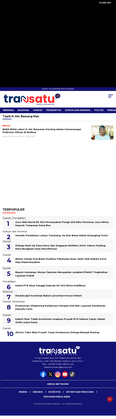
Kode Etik (54, 392)
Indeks (23, 392)
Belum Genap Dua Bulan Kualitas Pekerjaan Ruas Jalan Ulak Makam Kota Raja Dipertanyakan (60, 260)
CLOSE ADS (105, 3)
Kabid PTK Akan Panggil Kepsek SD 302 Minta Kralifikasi (50, 285)
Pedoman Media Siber (57, 396)
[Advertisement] (58, 29)
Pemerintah (53, 110)
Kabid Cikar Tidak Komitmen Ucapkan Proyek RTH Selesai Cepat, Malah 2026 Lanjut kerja (60, 321)
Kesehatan (18, 301)
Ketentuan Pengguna (80, 392)
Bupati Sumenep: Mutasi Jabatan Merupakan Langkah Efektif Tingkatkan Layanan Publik (61, 274)
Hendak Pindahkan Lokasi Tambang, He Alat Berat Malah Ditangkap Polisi (61, 235)
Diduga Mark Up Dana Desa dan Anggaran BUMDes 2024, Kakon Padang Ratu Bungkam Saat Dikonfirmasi (60, 247)
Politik (99, 110)
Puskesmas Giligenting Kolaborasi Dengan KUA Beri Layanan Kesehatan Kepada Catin (60, 307)
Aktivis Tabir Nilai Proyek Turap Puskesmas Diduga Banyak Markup (57, 332)
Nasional (24, 110)
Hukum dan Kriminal (78, 110)
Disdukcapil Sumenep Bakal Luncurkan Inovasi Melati (48, 295)
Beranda (8, 110)
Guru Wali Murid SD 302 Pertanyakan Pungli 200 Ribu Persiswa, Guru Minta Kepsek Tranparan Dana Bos (62, 224)
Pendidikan (19, 218)
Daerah (37, 110)
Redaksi (38, 392)
